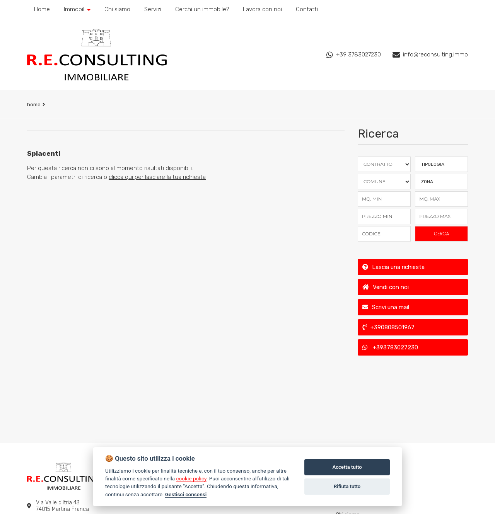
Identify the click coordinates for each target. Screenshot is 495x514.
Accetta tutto (347, 467)
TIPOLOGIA (432, 164)
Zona (427, 181)
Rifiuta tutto (347, 486)
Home (34, 104)
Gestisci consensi (186, 494)
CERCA (441, 233)
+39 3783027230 (353, 54)
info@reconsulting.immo (430, 54)
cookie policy (191, 478)
